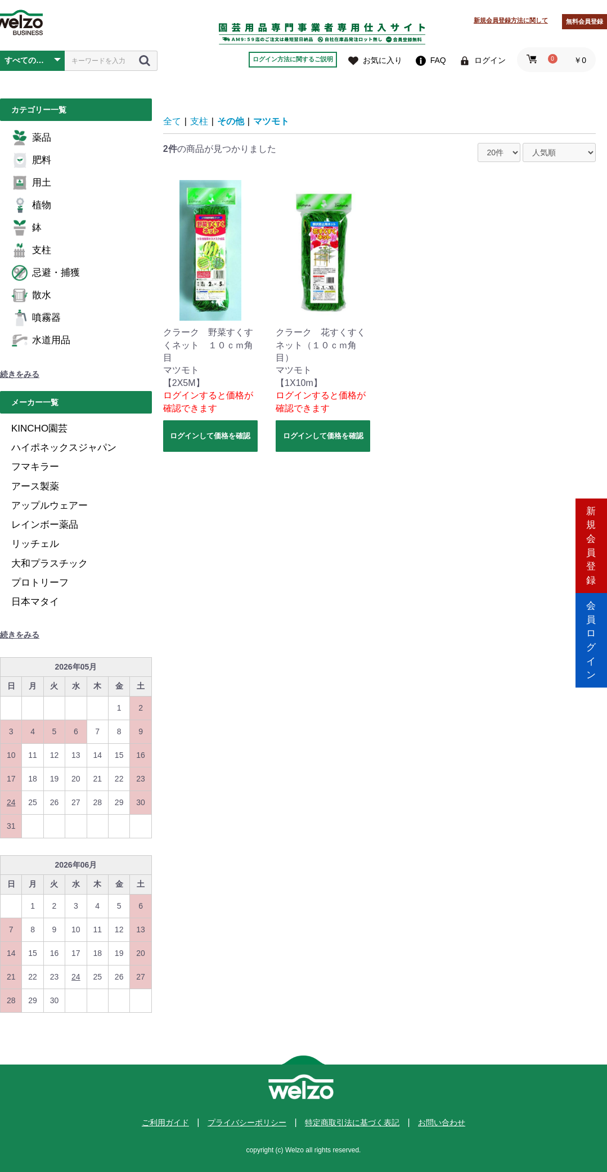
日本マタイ (35, 601)
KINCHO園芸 (39, 428)
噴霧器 (36, 317)
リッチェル (35, 543)
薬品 (31, 137)
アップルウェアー (49, 505)
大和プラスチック (49, 563)
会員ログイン (591, 634)
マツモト (271, 121)
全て (172, 121)
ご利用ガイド (165, 1122)
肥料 (31, 160)
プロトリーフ (40, 582)
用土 (31, 182)
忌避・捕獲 (45, 272)
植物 (31, 205)
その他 (230, 121)
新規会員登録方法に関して (511, 20)
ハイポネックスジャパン (63, 447)
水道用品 (40, 340)
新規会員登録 (591, 538)
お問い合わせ (441, 1122)
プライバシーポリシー (247, 1122)
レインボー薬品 (44, 524)
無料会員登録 (584, 21)
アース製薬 (35, 486)
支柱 (31, 250)
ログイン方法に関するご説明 (293, 59)
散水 (31, 295)
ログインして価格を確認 (210, 436)
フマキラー (35, 466)
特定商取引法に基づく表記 (352, 1122)
